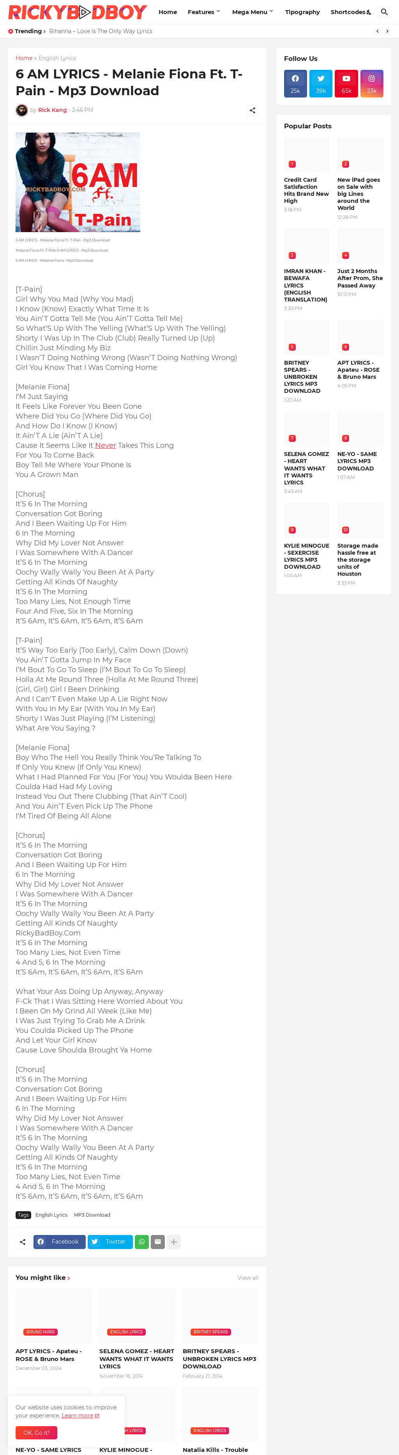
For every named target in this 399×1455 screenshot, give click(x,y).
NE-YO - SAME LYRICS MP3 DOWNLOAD (357, 461)
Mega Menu (249, 12)
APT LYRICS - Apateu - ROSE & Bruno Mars (49, 1355)
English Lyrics (57, 58)
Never (105, 445)
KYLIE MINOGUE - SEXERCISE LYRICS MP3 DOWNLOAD (306, 556)
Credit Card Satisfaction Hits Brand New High (306, 190)
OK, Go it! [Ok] (36, 1432)
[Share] (252, 110)
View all (248, 1278)
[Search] (384, 12)
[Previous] (377, 31)
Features (201, 12)
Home (168, 12)
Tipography (302, 12)
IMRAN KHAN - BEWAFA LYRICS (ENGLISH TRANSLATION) (305, 285)
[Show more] (174, 1242)
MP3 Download (92, 1215)
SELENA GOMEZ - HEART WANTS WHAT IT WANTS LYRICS (136, 1358)
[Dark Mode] (369, 12)
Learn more (77, 1415)
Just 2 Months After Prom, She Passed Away (360, 278)
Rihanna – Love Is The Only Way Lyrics (100, 31)
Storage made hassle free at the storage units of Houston (357, 560)
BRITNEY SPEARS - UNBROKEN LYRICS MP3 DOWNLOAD (219, 1358)
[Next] (387, 31)
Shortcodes (348, 12)
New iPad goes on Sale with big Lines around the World (358, 194)
